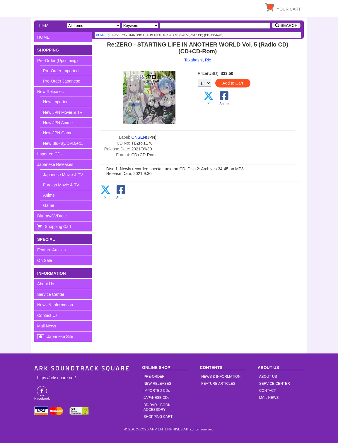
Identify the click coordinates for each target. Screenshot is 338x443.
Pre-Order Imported (60, 70)
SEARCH (289, 25)
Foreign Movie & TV (61, 185)
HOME (88, 7)
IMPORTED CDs (157, 391)
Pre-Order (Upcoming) (57, 60)
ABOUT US (268, 377)
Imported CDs (49, 154)
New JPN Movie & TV (62, 112)
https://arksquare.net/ (56, 377)
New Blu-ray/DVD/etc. (63, 143)
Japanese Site (60, 336)
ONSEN (138, 137)
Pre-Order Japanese (61, 81)
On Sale (44, 260)
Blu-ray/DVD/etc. (52, 216)
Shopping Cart (58, 226)
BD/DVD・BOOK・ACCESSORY (159, 407)
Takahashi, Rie (197, 60)
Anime (49, 195)
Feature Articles (51, 250)
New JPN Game (57, 133)
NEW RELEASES (157, 384)
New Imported (56, 101)
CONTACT (267, 391)
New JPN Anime (58, 122)
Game (48, 205)
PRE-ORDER (154, 377)
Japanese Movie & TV (63, 174)
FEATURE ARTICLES (218, 384)
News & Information (55, 305)
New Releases (50, 91)
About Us (45, 283)
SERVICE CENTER (274, 384)
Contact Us (47, 315)
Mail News (46, 326)
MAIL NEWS (269, 398)
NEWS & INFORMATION (220, 377)
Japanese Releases (55, 164)
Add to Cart (232, 83)
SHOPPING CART (158, 417)
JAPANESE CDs (156, 398)
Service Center (50, 294)
